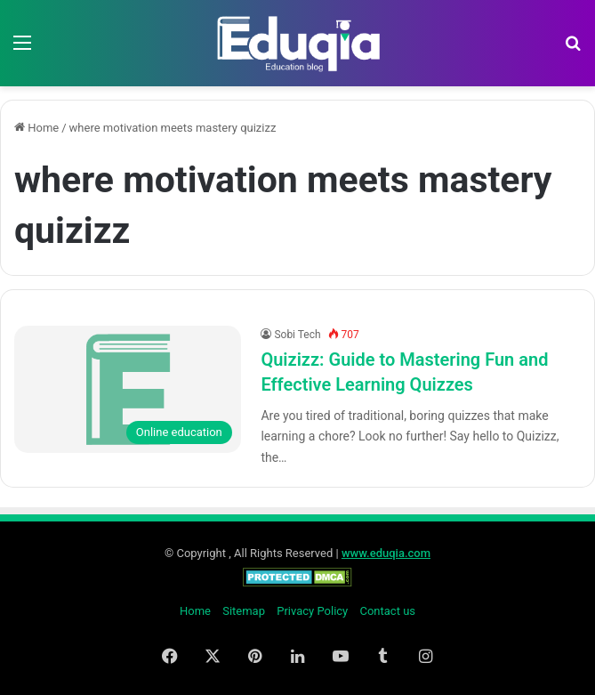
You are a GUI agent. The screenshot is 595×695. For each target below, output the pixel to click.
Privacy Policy (312, 611)
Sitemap (243, 611)
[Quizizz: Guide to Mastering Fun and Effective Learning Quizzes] (127, 390)
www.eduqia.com (386, 553)
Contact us (387, 611)
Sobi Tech (297, 334)
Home (36, 127)
